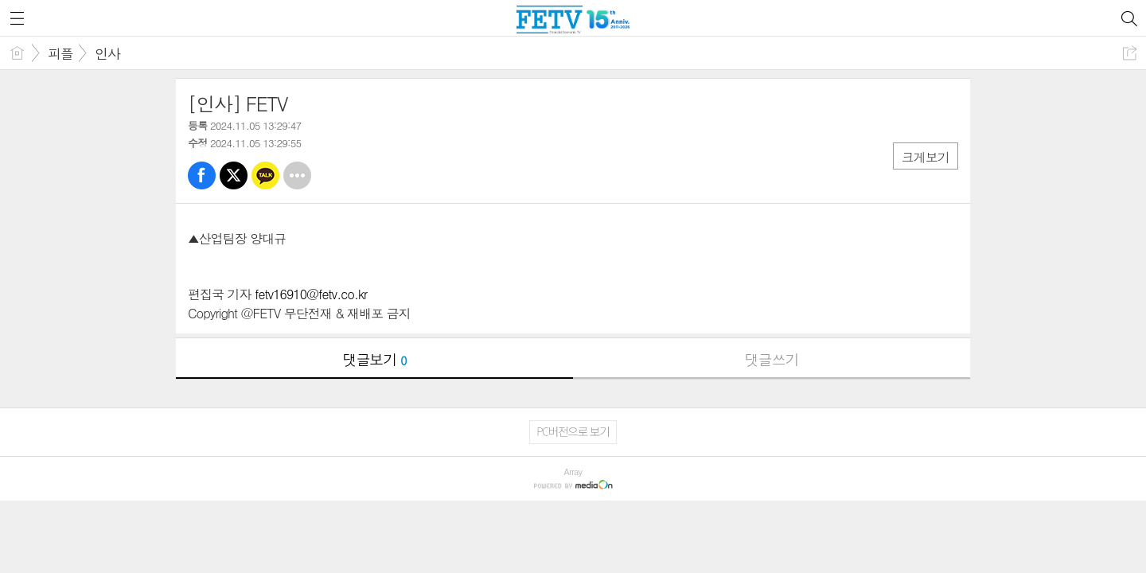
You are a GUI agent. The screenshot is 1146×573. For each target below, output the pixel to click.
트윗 (234, 175)
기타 (297, 175)
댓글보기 (375, 359)
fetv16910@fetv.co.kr (311, 294)
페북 (202, 175)
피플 (60, 53)
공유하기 (1130, 53)
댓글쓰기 (772, 359)
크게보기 (925, 157)
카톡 (265, 175)
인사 (107, 53)
